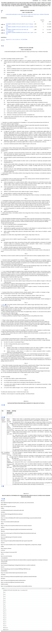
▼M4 (2, 498)
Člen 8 (4, 606)
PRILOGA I (5, 627)
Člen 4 (4, 598)
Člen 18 (4, 625)
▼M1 (2, 405)
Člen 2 (4, 594)
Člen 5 (4, 600)
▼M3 (2, 417)
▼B (2, 486)
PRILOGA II (5, 629)
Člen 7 (4, 604)
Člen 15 (4, 619)
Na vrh (3, 588)
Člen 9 (4, 608)
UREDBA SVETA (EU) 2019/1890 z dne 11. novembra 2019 (15, 590)
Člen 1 (4, 592)
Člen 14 (4, 617)
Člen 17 (4, 623)
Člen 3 (4, 596)
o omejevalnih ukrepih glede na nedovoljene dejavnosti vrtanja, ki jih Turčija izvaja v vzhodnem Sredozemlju (27, 14)
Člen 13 (4, 615)
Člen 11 (4, 612)
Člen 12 (4, 613)
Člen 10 (4, 610)
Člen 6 (4, 602)
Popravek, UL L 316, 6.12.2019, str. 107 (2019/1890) (16, 39)
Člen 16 (4, 621)
